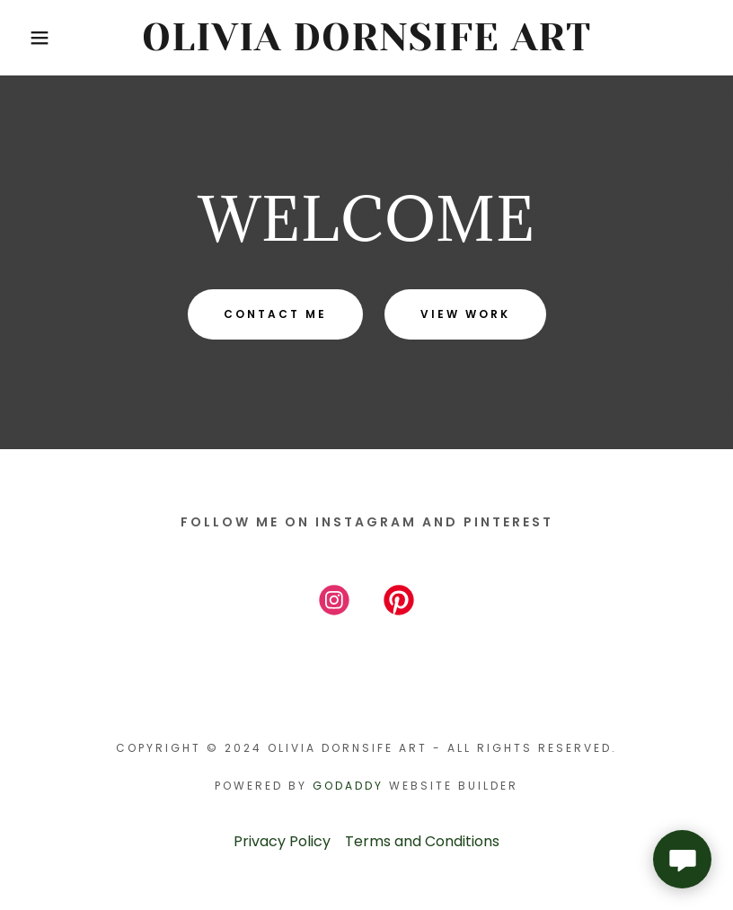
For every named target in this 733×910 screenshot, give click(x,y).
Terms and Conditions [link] (422, 841)
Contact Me (275, 314)
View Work (465, 314)
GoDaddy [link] (348, 785)
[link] (367, 45)
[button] (37, 38)
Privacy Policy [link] (282, 841)
